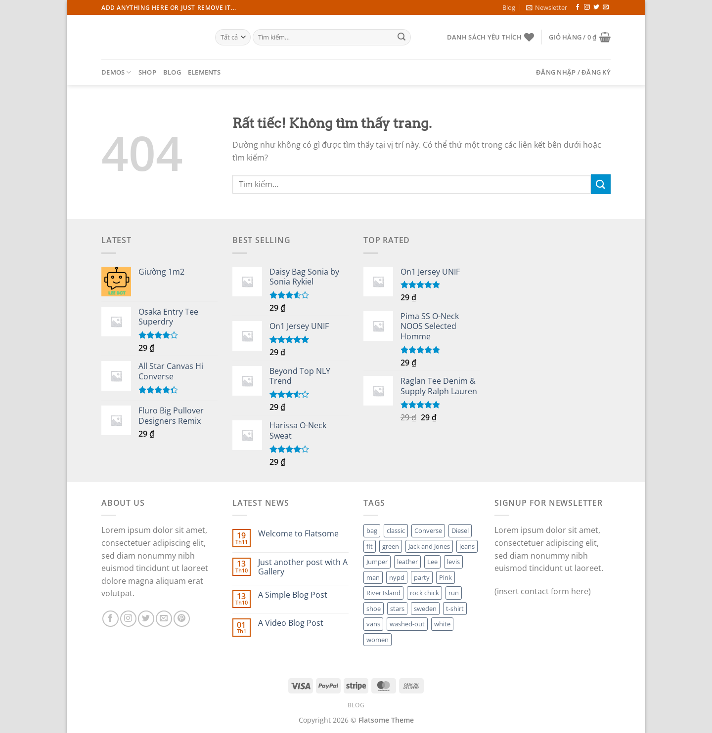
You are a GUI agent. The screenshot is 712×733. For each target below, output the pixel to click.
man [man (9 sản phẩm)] (373, 577)
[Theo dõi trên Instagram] (587, 7)
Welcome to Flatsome (298, 533)
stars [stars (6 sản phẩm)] (397, 608)
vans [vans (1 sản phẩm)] (373, 623)
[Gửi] (401, 37)
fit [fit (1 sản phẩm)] (369, 546)
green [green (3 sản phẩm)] (390, 546)
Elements (204, 72)
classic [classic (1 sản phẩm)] (396, 530)
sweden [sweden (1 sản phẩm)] (425, 608)
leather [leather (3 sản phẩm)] (407, 561)
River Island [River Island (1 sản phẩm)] (383, 592)
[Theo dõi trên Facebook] (577, 7)
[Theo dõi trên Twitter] (596, 7)
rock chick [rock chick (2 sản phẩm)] (424, 592)
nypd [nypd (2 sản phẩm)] (396, 577)
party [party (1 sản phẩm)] (422, 577)
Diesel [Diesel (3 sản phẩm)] (460, 530)
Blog (508, 7)
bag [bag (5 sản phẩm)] (371, 530)
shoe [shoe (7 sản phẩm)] (373, 608)
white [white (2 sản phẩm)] (442, 623)
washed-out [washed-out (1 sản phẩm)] (407, 623)
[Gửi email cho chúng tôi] (606, 7)
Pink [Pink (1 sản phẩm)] (445, 577)
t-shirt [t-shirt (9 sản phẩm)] (455, 608)
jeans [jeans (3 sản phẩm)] (467, 546)
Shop (147, 72)
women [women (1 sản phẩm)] (377, 639)
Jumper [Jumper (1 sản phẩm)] (377, 561)
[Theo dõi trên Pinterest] (182, 619)
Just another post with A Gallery (303, 567)
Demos (116, 72)
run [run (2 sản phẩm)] (453, 592)
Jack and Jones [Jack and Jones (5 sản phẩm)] (429, 546)
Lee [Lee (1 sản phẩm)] (432, 561)
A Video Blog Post (290, 623)
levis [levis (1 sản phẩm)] (453, 561)
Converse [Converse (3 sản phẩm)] (428, 530)
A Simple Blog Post (292, 595)
